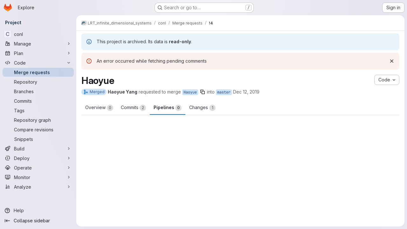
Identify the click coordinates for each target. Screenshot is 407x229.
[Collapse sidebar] (38, 220)
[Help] (38, 210)
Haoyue (190, 92)
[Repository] (38, 81)
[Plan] (38, 53)
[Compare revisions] (38, 129)
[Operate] (38, 167)
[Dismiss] (392, 61)
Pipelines (168, 108)
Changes (202, 108)
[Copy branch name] (202, 92)
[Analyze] (38, 186)
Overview (99, 108)
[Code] (38, 62)
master (224, 92)
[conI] (38, 34)
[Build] (38, 148)
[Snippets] (38, 139)
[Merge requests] (38, 72)
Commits (133, 108)
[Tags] (38, 110)
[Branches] (38, 91)
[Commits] (38, 100)
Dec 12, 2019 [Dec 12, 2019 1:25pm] (246, 91)
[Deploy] (38, 158)
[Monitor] (38, 177)
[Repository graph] (38, 119)
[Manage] (38, 43)
